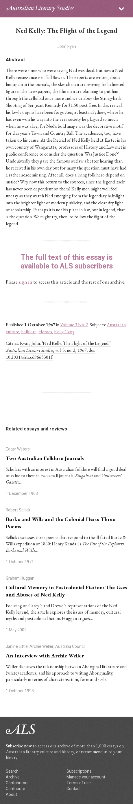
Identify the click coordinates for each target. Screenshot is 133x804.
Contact (73, 789)
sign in (25, 282)
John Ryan (66, 47)
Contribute (15, 789)
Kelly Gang (64, 332)
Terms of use (78, 783)
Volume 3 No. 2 (74, 325)
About (11, 795)
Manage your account (85, 777)
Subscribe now (19, 746)
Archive (13, 777)
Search (12, 771)
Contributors (17, 783)
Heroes (45, 332)
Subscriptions (78, 771)
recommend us (94, 752)
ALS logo (40, 9)
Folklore (28, 332)
